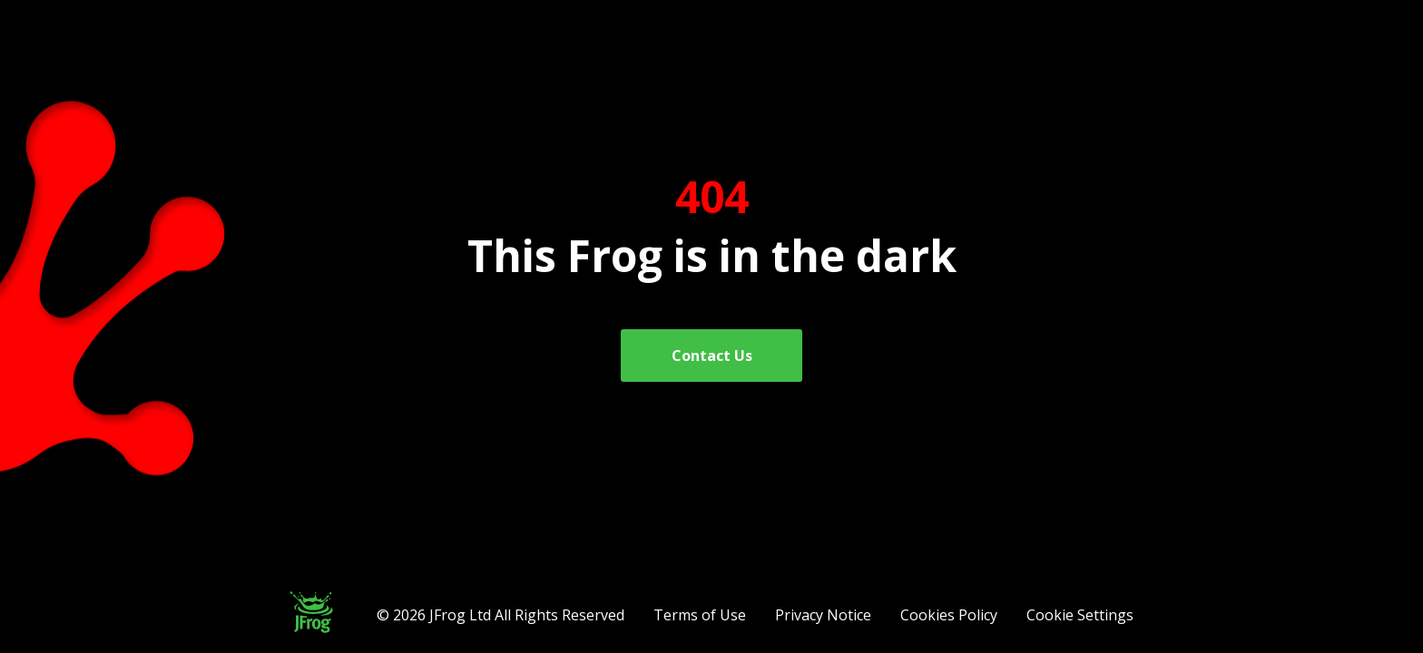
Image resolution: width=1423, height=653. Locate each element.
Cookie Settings (1079, 615)
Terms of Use (699, 615)
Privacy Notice (823, 615)
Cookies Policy (948, 615)
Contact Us (712, 355)
